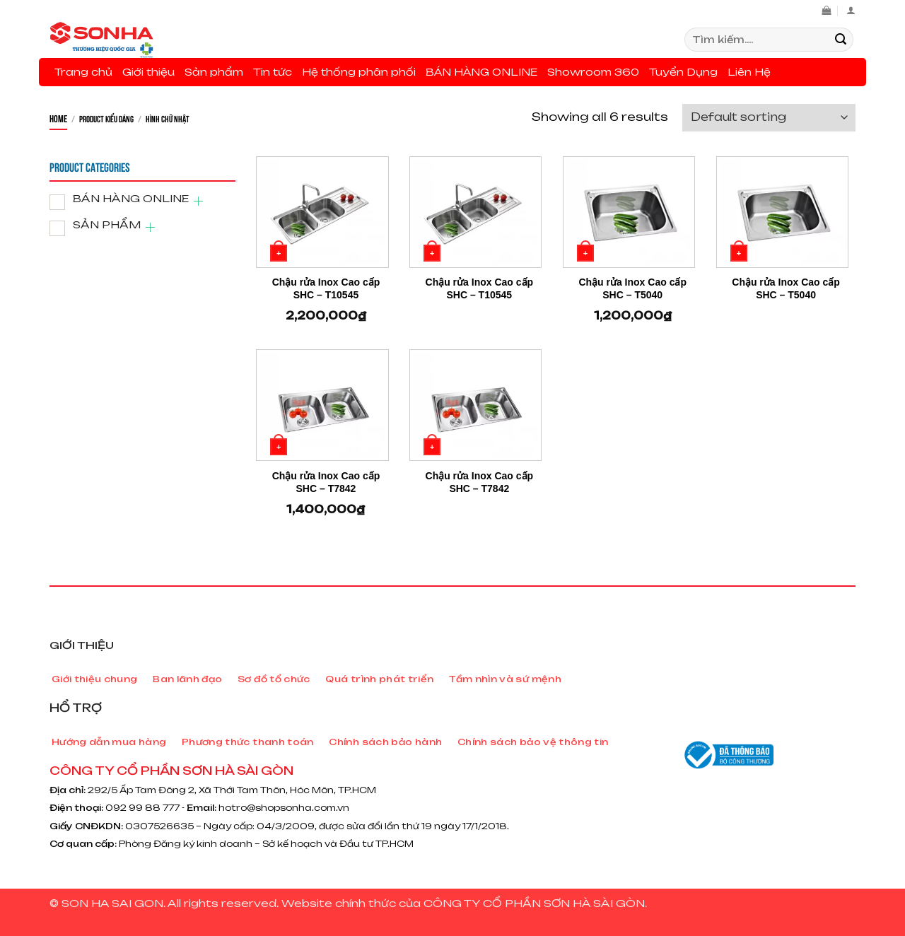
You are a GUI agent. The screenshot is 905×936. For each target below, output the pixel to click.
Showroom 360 (593, 72)
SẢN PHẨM (107, 224)
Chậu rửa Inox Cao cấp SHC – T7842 (326, 482)
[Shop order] (769, 117)
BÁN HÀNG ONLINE (481, 72)
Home (58, 118)
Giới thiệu (148, 72)
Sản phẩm (214, 72)
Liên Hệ (749, 72)
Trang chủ (83, 72)
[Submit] (841, 40)
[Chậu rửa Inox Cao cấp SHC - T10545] (322, 212)
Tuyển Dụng (683, 72)
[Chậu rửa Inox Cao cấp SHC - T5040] (628, 212)
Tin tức (272, 72)
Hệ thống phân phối (359, 72)
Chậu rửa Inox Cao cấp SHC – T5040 (632, 288)
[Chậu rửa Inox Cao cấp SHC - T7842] (322, 405)
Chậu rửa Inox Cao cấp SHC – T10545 (326, 288)
